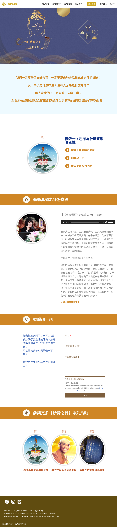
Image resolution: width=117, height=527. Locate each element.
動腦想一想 (77, 158)
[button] (60, 3)
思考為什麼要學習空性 (35, 470)
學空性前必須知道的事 (63, 470)
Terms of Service (77, 391)
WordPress (21, 524)
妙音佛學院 (12, 4)
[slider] (85, 222)
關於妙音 (45, 3)
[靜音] (106, 222)
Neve (4, 524)
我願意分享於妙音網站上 (76, 380)
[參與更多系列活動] (67, 166)
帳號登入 (103, 3)
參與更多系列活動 (81, 166)
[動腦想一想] (67, 158)
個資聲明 (52, 514)
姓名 (67, 336)
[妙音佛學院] (4, 4)
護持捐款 (91, 4)
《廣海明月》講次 (73, 346)
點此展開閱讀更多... (72, 302)
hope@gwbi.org (36, 511)
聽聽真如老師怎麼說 (83, 150)
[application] (88, 222)
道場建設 (67, 3)
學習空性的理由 (72, 357)
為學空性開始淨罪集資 (92, 470)
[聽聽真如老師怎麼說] (67, 150)
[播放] (63, 222)
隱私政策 (43, 514)
